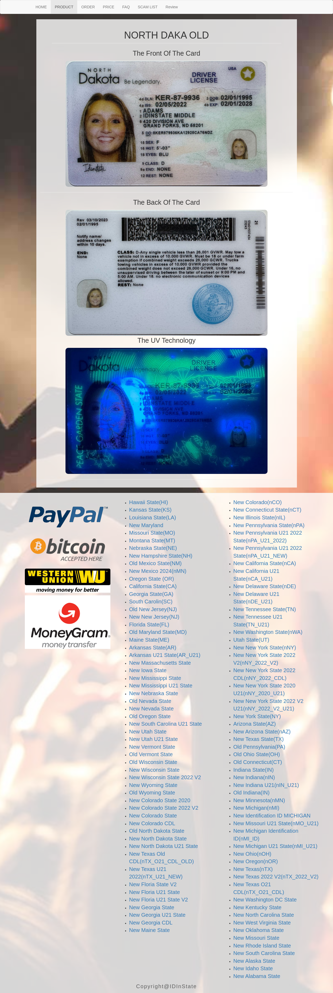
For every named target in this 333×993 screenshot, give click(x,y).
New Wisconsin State (154, 770)
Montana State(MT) (152, 540)
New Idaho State (253, 968)
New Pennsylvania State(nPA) (268, 525)
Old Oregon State (150, 716)
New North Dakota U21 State (163, 846)
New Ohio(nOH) (252, 854)
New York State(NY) (257, 716)
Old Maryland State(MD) (158, 632)
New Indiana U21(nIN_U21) (266, 785)
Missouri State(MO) (152, 533)
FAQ (126, 7)
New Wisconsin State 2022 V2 (165, 777)
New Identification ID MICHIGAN (272, 816)
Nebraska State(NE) (153, 548)
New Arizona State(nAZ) (262, 732)
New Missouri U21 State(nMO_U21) (276, 823)
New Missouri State (256, 938)
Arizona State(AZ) (254, 724)
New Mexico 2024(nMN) (158, 571)
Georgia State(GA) (151, 594)
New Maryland (146, 525)
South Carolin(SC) (150, 601)
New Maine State (149, 930)
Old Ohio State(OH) (256, 754)
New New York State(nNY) (264, 647)
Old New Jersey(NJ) (153, 609)
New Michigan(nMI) (256, 808)
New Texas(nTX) (253, 869)
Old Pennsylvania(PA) (259, 747)
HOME (41, 7)
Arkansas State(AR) (152, 647)
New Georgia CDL (150, 923)
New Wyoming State (153, 785)
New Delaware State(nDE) (264, 586)
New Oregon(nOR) (255, 861)
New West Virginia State (262, 923)
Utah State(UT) (251, 640)
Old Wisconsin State (153, 762)
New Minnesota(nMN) (259, 800)
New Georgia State (151, 907)
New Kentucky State (257, 907)
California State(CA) (153, 586)
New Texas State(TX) (258, 739)
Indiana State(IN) (253, 770)
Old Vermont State (151, 754)
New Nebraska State (153, 693)
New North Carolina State (263, 915)
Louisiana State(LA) (152, 517)
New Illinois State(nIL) (259, 517)
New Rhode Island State (262, 946)
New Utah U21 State (153, 739)
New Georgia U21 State (157, 915)
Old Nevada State (150, 701)
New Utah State (147, 732)
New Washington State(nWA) (268, 632)
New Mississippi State (155, 678)
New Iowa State (147, 670)
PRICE (108, 7)
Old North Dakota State (156, 831)
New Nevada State (151, 709)
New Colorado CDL (152, 823)
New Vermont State (152, 747)
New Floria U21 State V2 (158, 900)
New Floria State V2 (153, 884)
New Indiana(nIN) (254, 777)
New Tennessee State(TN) (264, 609)
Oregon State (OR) (151, 579)
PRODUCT (64, 7)
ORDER (88, 7)
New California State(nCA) (264, 563)
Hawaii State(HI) (148, 502)
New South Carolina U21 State (165, 724)
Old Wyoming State (152, 793)
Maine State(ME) (149, 640)
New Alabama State (256, 976)
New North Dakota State (158, 839)
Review (172, 7)
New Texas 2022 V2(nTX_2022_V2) (276, 877)
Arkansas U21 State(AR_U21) (164, 655)
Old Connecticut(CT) (257, 762)
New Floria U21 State (154, 892)
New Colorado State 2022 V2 (163, 808)
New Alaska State (254, 961)
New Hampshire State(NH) (160, 556)
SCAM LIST (148, 7)
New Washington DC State (265, 900)
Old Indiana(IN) (251, 793)
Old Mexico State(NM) (155, 563)
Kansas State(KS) (150, 510)
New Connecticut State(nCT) (267, 510)
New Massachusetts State (160, 663)
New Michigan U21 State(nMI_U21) (275, 846)
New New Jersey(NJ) (154, 617)
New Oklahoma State (258, 930)
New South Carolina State (264, 953)
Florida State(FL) (149, 624)
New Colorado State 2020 (159, 800)
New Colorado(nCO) (257, 502)
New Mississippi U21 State (160, 685)
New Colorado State (153, 816)
